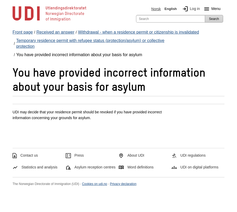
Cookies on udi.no (94, 184)
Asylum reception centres (94, 167)
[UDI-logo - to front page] (49, 21)
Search (214, 19)
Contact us (29, 155)
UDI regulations (193, 155)
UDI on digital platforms (199, 167)
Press (79, 155)
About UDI (135, 155)
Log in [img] (190, 9)
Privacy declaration (123, 184)
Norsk (156, 9)
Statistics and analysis (39, 167)
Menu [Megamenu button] (211, 9)
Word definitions (140, 167)
